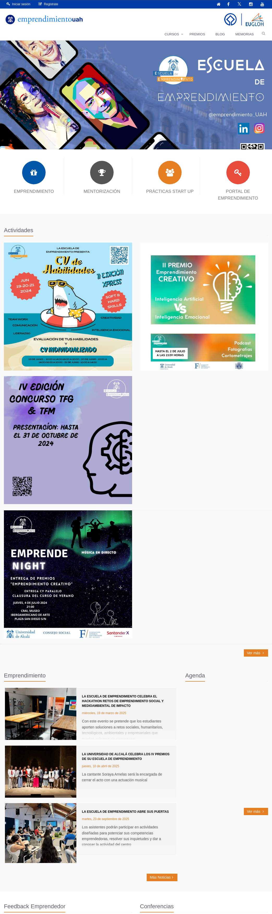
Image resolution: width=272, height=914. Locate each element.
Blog (220, 34)
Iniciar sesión (18, 4)
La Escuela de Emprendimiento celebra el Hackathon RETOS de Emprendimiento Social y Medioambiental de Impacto (123, 701)
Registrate (48, 4)
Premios (197, 34)
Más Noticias (162, 877)
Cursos (171, 34)
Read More (68, 307)
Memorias (244, 34)
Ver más (256, 653)
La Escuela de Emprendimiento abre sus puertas (125, 812)
